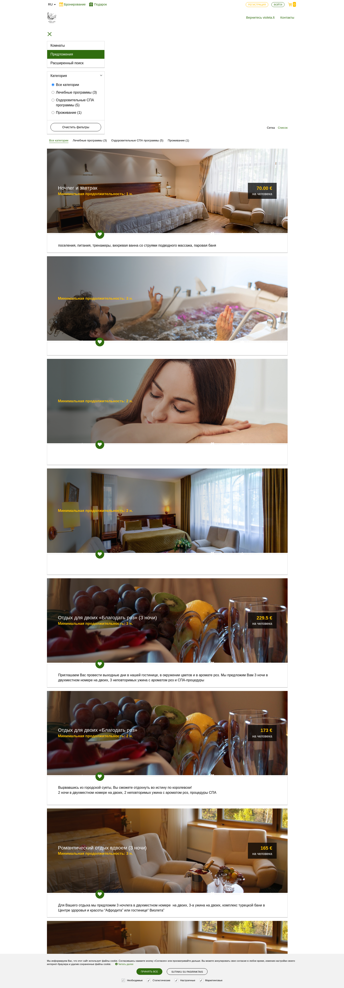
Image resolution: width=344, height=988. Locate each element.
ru (52, 4)
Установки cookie (173, 941)
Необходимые (133, 980)
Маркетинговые (211, 980)
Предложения (61, 54)
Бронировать (266, 121)
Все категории (65, 85)
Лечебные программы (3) (74, 92)
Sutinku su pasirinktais (187, 971)
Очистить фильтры (75, 127)
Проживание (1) (67, 112)
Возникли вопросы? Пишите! (241, 931)
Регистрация (121, 929)
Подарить (231, 121)
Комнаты (57, 45)
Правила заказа (172, 948)
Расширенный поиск (67, 63)
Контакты (287, 17)
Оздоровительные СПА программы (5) (73, 102)
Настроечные (185, 980)
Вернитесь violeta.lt (260, 17)
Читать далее (124, 964)
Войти (116, 936)
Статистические (159, 980)
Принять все (149, 971)
